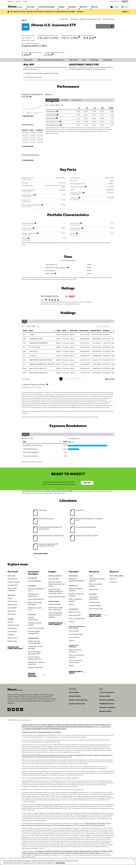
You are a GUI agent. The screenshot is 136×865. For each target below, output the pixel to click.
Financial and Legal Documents (92, 19)
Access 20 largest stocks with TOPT (34, 653)
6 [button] (75, 378)
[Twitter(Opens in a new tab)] (17, 709)
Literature (107, 60)
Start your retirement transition (76, 656)
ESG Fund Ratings (90, 823)
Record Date (25, 129)
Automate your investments (33, 595)
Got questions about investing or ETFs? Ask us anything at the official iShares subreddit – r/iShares (46, 11)
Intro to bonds (74, 631)
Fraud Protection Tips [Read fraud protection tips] (77, 704)
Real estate (11, 611)
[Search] (125, 7)
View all (71, 604)
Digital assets (12, 604)
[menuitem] (30, 7)
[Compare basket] (114, 7)
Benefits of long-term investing (76, 595)
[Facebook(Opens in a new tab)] (9, 709)
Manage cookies (105, 711)
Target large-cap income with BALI (34, 642)
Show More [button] (110, 379)
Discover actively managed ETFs (34, 632)
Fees (84, 60)
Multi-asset (12, 614)
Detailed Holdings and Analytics (35, 384)
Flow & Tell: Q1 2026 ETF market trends (55, 609)
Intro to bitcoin (74, 637)
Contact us (113, 582)
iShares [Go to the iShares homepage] (18, 1)
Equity (10, 598)
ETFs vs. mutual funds (77, 618)
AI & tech (11, 635)
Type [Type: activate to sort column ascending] (24, 441)
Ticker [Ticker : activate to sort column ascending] (25, 330)
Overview (28, 60)
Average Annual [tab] (52, 100)
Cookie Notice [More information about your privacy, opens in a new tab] (60, 863)
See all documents (41, 553)
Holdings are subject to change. (68, 403)
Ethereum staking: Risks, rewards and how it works (56, 584)
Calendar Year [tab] (76, 100)
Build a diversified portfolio (95, 585)
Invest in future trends (36, 628)
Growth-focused (13, 625)
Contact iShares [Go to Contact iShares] (75, 696)
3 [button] (66, 378)
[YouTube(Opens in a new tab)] (21, 709)
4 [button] (69, 378)
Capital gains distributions (93, 598)
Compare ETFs (13, 585)
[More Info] (79, 37)
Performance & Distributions (51, 60)
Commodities (12, 608)
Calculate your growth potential (97, 580)
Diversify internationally (33, 619)
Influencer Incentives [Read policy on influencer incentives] (107, 707)
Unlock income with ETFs (35, 609)
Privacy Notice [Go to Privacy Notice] (104, 696)
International (12, 628)
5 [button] (72, 378)
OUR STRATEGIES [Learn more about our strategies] (34, 581)
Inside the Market (54, 604)
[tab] (32, 107)
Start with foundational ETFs (36, 590)
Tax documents (94, 602)
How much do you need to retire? (75, 661)
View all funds (12, 579)
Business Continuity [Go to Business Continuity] (106, 700)
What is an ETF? (74, 612)
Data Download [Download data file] (109, 19)
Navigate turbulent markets (34, 624)
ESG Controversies (79, 825)
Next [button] (79, 378)
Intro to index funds (76, 634)
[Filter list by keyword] (105, 326)
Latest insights (53, 579)
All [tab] (24, 321)
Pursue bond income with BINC (35, 647)
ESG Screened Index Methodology (63, 825)
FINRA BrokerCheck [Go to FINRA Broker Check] (106, 704)
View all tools (93, 589)
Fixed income (12, 601)
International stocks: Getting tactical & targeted (55, 615)
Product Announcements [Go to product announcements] (78, 700)
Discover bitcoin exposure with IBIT (34, 658)
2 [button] (63, 378)
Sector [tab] (26, 434)
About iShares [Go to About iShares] (74, 692)
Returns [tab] (49, 95)
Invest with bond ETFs (36, 599)
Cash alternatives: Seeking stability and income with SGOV (55, 591)
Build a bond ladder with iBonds (35, 603)
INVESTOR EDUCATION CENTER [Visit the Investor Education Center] (76, 580)
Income (10, 622)
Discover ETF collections (12, 589)
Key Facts (74, 60)
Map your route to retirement (75, 651)
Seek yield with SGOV (35, 667)
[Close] (133, 860)
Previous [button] (59, 378)
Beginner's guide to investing (76, 590)
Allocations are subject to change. (32, 462)
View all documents (96, 609)
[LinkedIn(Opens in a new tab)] (13, 709)
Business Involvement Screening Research (39, 825)
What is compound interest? (75, 600)
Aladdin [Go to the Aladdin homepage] (25, 1)
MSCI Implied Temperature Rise (95, 825)
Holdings (94, 60)
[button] (122, 7)
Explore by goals (13, 582)
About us (113, 579)
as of (54, 105)
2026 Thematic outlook (56, 597)
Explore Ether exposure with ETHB (36, 663)
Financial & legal (95, 605)
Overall (44, 300)
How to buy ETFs (75, 615)
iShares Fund (97, 727)
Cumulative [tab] (64, 100)
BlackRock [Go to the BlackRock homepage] (10, 1)
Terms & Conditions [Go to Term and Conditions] (106, 692)
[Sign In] (124, 1)
